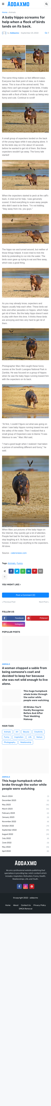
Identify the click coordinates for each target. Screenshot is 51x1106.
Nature (39, 737)
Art (17, 732)
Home (4, 12)
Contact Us (26, 905)
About (15, 905)
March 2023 (25, 809)
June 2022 (25, 842)
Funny (20, 563)
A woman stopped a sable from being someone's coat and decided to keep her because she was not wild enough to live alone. (25, 676)
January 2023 (25, 817)
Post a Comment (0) (25, 595)
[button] (3, 4)
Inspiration (18, 737)
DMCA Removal (25, 909)
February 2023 (25, 813)
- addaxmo (33, 898)
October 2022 (25, 826)
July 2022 (25, 838)
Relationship (25, 742)
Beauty (26, 732)
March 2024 (25, 796)
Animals (12, 12)
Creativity (38, 732)
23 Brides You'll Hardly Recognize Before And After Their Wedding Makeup (34, 713)
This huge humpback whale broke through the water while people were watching (36, 695)
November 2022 (25, 821)
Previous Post (9, 602)
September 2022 (25, 830)
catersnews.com (19, 553)
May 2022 (25, 847)
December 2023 (25, 800)
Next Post (43, 602)
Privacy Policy (39, 905)
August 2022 (25, 834)
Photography (10, 742)
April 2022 (25, 851)
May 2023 (25, 804)
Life (30, 737)
